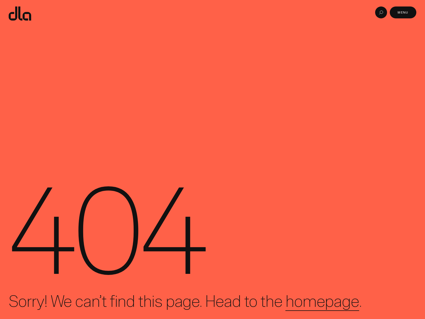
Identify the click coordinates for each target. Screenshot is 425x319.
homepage (322, 301)
